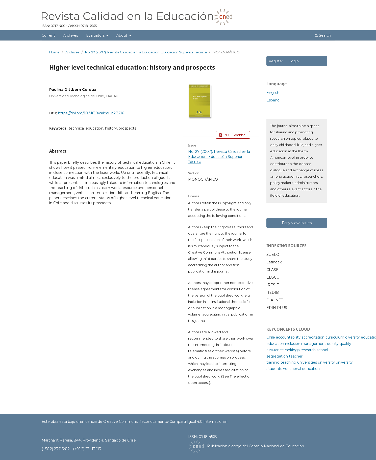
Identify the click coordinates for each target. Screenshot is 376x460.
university (326, 362)
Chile (270, 337)
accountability (288, 337)
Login (294, 61)
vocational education (301, 368)
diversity (352, 337)
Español (273, 100)
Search (323, 35)
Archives (70, 35)
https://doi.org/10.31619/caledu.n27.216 (91, 113)
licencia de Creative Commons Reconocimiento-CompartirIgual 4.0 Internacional (156, 421)
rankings (292, 350)
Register (276, 61)
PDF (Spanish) (234, 135)
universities (307, 362)
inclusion (292, 343)
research (308, 350)
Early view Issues (297, 223)
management (313, 343)
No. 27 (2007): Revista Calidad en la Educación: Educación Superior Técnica (146, 52)
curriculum (334, 337)
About (122, 35)
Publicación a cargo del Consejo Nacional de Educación (255, 446)
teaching (288, 362)
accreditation (313, 337)
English (272, 92)
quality (333, 343)
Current (48, 35)
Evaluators (96, 35)
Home (54, 52)
